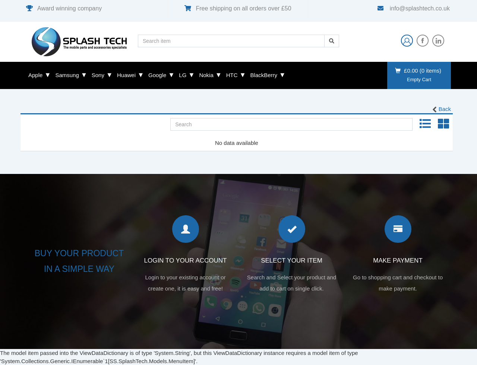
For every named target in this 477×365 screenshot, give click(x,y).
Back (441, 109)
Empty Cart (419, 79)
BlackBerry (264, 75)
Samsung (67, 75)
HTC (232, 75)
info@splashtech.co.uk (419, 8)
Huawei (126, 75)
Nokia (206, 75)
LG (182, 75)
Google (157, 75)
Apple (35, 75)
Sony (98, 75)
